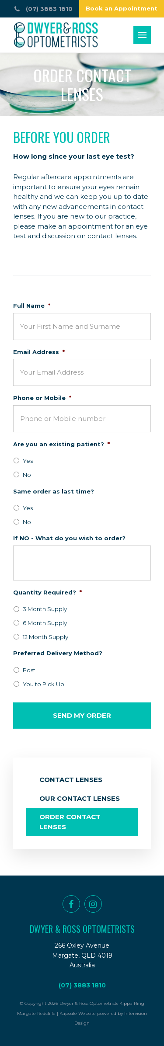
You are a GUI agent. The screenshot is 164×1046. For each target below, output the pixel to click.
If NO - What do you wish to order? (69, 538)
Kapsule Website (77, 1013)
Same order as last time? (53, 491)
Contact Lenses (70, 779)
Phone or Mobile (42, 397)
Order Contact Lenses (70, 822)
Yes (28, 460)
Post (29, 670)
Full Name (31, 305)
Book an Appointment (121, 8)
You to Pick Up (43, 684)
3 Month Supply (45, 608)
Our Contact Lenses (79, 798)
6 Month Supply (45, 622)
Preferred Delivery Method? (57, 653)
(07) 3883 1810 (82, 985)
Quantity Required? (47, 592)
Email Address (39, 351)
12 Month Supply (45, 636)
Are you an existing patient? (61, 444)
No (27, 474)
